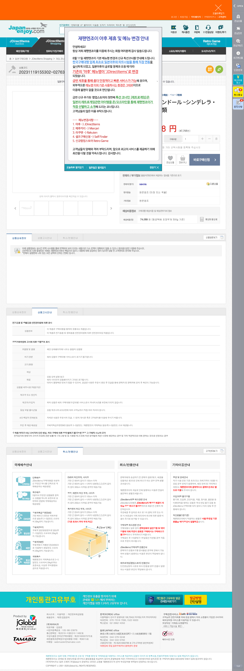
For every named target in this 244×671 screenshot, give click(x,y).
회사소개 (50, 614)
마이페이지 (196, 16)
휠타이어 (87, 25)
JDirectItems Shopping (41, 58)
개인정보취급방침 (75, 614)
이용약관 (61, 614)
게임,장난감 (61, 58)
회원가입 (184, 16)
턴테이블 (75, 25)
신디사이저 (130, 25)
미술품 (95, 25)
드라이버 (110, 25)
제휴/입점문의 (63, 617)
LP (81, 25)
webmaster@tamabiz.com (67, 641)
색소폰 (118, 25)
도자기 (102, 25)
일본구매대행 (21, 58)
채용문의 (50, 617)
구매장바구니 (210, 16)
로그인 (174, 16)
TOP (238, 666)
